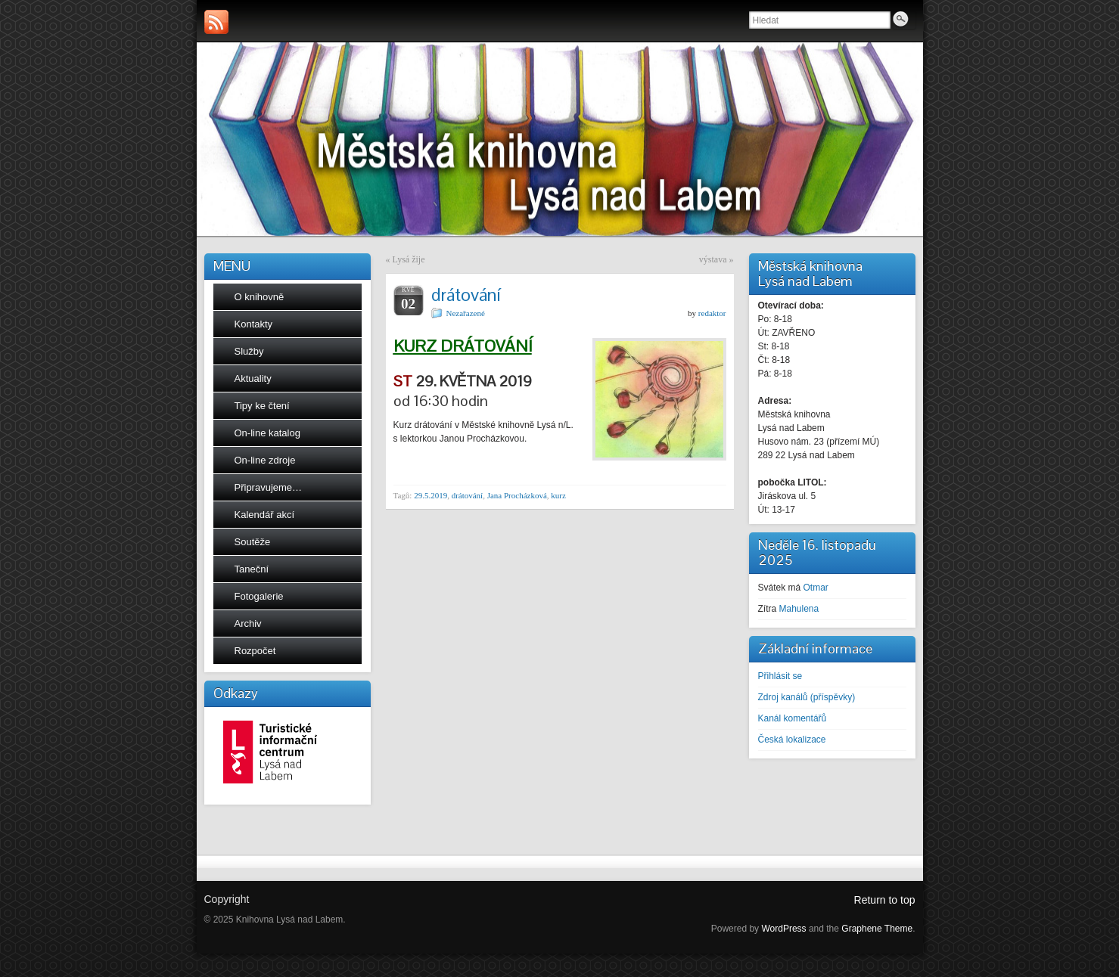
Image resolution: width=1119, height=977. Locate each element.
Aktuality (253, 378)
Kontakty (254, 324)
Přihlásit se (780, 676)
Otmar (816, 587)
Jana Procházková (517, 495)
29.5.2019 (430, 495)
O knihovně (259, 296)
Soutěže (253, 541)
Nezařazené (465, 313)
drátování (467, 495)
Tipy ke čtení (262, 405)
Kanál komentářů (792, 718)
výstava (713, 259)
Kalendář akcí (265, 514)
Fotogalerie (259, 596)
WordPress (783, 928)
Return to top (884, 900)
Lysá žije (409, 259)
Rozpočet (255, 650)
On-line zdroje (265, 460)
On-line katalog (267, 433)
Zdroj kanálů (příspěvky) (807, 697)
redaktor (712, 313)
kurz (558, 495)
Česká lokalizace (792, 739)
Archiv (248, 623)
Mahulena (799, 608)
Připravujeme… (269, 487)
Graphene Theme (876, 928)
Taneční (252, 569)
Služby (249, 351)
